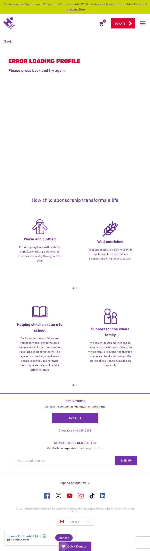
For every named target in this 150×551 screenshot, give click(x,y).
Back (8, 41)
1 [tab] (73, 288)
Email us (75, 418)
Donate (120, 23)
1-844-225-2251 (81, 430)
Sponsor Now (76, 9)
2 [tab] (77, 288)
